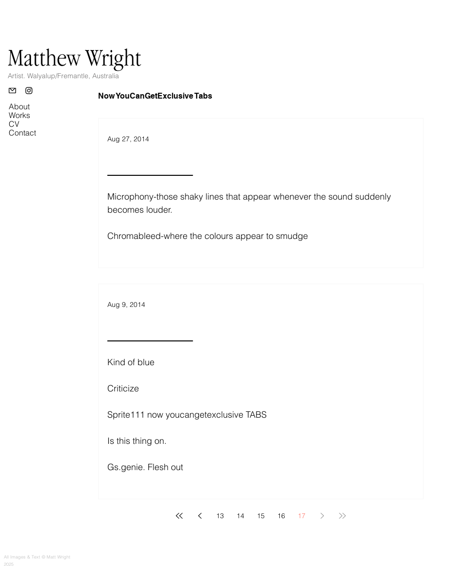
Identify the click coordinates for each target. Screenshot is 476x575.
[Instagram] (29, 90)
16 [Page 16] (281, 515)
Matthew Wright (74, 57)
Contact (22, 132)
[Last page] (342, 515)
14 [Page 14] (240, 515)
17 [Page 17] (302, 515)
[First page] (179, 515)
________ (150, 166)
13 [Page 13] (220, 515)
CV (14, 123)
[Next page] (322, 515)
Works (19, 115)
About (19, 106)
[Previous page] (199, 515)
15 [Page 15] (261, 515)
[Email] (12, 90)
